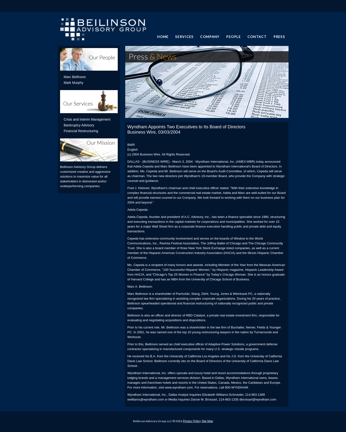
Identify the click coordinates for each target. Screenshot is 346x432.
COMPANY (209, 37)
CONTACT (257, 37)
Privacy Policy (192, 421)
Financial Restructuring (81, 131)
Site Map (207, 421)
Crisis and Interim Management (87, 119)
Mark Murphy (73, 83)
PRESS (279, 37)
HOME (162, 37)
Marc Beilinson (75, 77)
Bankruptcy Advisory (79, 125)
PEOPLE (233, 37)
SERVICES (184, 37)
